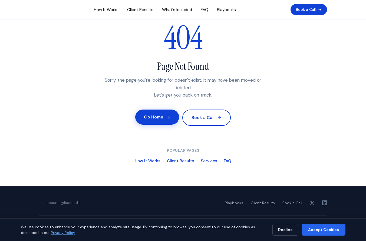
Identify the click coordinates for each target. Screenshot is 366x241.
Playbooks (226, 9)
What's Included (177, 9)
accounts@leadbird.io (63, 202)
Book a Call (309, 9)
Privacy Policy (63, 232)
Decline (285, 229)
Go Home (157, 117)
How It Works (106, 9)
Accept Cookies (323, 229)
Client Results (140, 9)
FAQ (204, 9)
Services (209, 161)
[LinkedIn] (324, 202)
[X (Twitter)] (312, 202)
